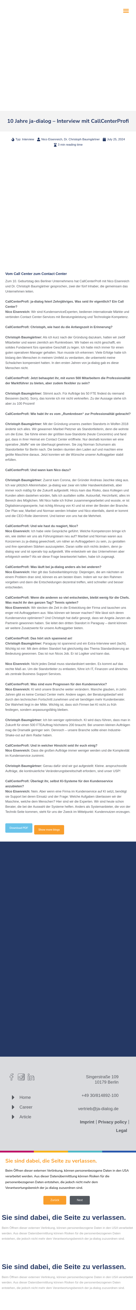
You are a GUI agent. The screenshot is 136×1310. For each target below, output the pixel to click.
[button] (126, 10)
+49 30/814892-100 (100, 1095)
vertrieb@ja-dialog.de (98, 1108)
